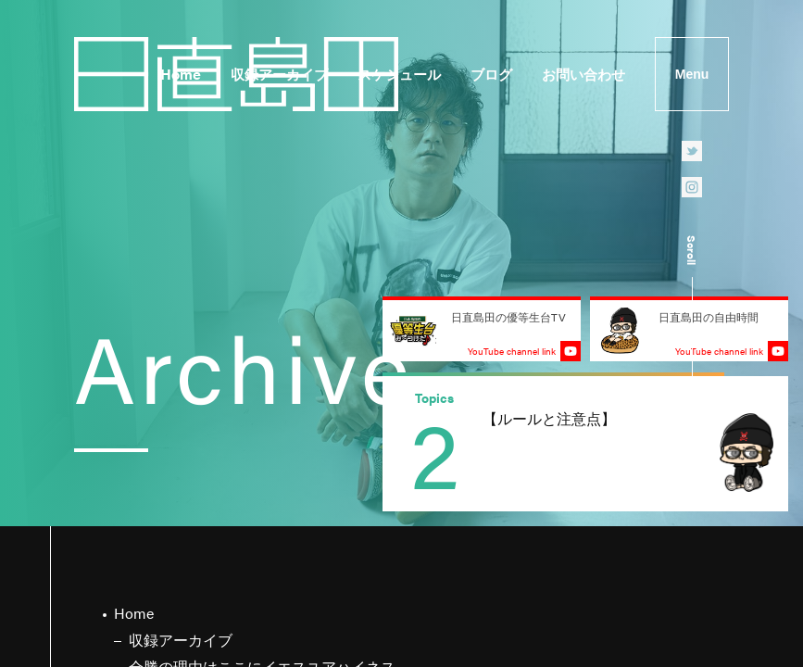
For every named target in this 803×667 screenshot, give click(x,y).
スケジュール (399, 73)
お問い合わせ (583, 73)
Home (180, 73)
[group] (585, 443)
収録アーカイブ (279, 73)
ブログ (491, 73)
